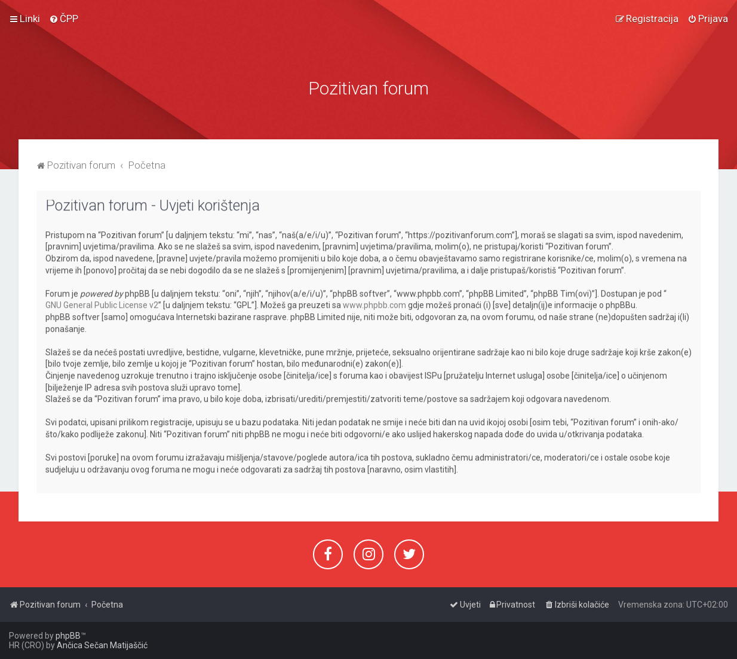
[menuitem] (63, 17)
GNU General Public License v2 (101, 302)
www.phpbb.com (374, 302)
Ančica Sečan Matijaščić (102, 645)
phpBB (68, 635)
